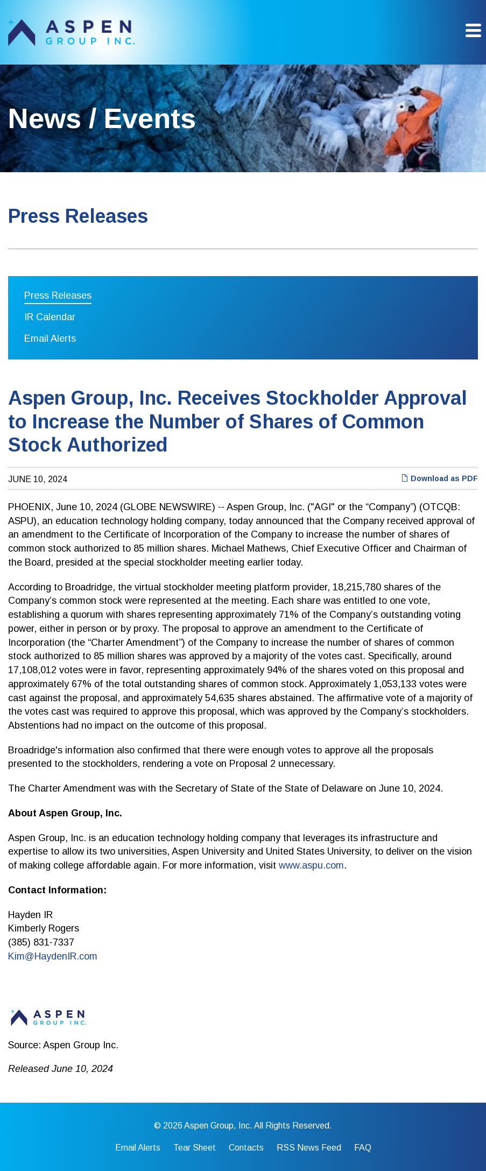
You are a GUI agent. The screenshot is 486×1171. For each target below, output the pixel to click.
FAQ (362, 1148)
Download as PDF (439, 478)
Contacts (246, 1148)
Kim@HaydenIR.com (52, 956)
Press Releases (57, 295)
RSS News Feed (309, 1148)
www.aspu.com (311, 865)
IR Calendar (49, 317)
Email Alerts (50, 338)
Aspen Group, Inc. (218, 1125)
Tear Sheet (194, 1148)
